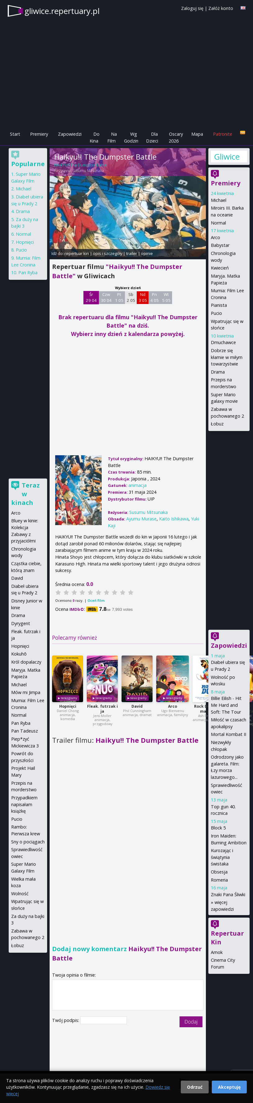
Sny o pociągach (28, 842)
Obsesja (219, 872)
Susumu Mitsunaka (88, 170)
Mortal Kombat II (228, 734)
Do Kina (95, 137)
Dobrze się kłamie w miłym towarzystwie (226, 357)
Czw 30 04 (106, 297)
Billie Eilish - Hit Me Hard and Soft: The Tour (226, 705)
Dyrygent (20, 623)
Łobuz (217, 424)
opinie (147, 253)
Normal (218, 223)
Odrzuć (194, 1087)
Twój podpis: (66, 1020)
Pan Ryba (28, 272)
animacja (137, 485)
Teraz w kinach (25, 494)
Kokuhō (19, 654)
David (137, 706)
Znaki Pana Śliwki (228, 894)
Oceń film (95, 600)
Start (15, 134)
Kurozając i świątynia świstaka (222, 857)
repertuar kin (76, 253)
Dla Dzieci (152, 137)
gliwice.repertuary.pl (62, 10)
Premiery (39, 134)
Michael (218, 200)
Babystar (220, 245)
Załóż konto (220, 8)
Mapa (197, 134)
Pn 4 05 (154, 297)
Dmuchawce (223, 342)
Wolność (20, 893)
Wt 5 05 (166, 297)
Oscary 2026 (176, 137)
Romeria (219, 880)
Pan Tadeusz (24, 731)
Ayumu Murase (141, 519)
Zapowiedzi (70, 134)
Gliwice (227, 156)
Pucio (216, 313)
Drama (218, 372)
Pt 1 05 (119, 297)
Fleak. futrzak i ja (102, 709)
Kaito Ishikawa (174, 519)
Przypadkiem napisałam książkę (24, 804)
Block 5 (218, 828)
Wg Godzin (131, 137)
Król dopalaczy (26, 662)
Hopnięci (67, 706)
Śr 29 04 (91, 297)
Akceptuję (229, 1087)
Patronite (222, 134)
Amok (217, 952)
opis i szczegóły (107, 253)
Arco (172, 706)
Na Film (112, 137)
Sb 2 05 (131, 297)
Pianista (219, 305)
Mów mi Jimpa (25, 692)
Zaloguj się (192, 8)
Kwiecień (220, 268)
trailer (131, 253)
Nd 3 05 (143, 297)
